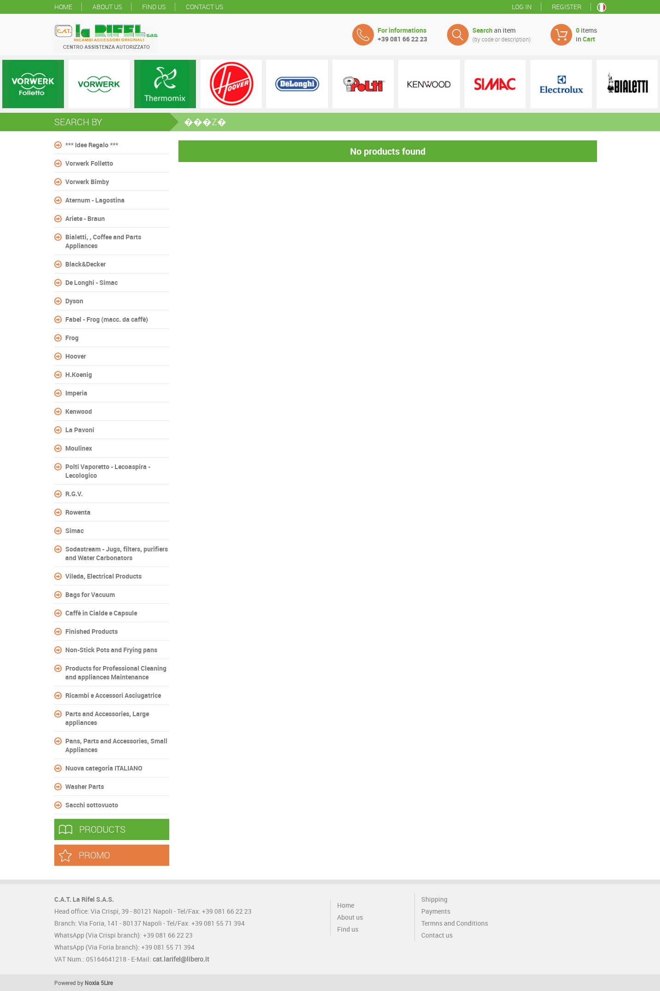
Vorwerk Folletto (89, 163)
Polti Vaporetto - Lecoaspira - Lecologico (107, 471)
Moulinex (78, 448)
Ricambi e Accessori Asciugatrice (113, 695)
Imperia (76, 392)
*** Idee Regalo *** (91, 144)
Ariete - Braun (85, 218)
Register (566, 6)
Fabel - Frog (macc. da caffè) (106, 319)
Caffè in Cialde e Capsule (101, 613)
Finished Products (91, 631)
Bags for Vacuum (90, 594)
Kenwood (78, 411)
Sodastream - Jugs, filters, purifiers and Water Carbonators (116, 553)
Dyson (74, 300)
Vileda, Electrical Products (103, 576)
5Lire (107, 982)
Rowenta (78, 512)
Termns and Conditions (454, 923)
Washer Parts (84, 786)
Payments (435, 911)
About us (107, 6)
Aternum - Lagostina (95, 200)
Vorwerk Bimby (87, 181)
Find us (154, 6)
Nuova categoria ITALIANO (104, 768)
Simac (74, 530)
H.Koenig (78, 374)
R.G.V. (74, 493)
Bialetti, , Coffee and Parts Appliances (103, 241)
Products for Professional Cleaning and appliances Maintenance (115, 672)
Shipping (434, 899)
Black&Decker (85, 264)
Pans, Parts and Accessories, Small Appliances (116, 745)
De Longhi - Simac (91, 282)
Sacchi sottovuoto (91, 804)
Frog (72, 337)
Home (63, 6)
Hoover (75, 356)
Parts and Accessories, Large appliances (107, 718)
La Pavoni (79, 429)
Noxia (92, 982)
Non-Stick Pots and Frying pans (111, 649)
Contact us (204, 6)
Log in (522, 6)
